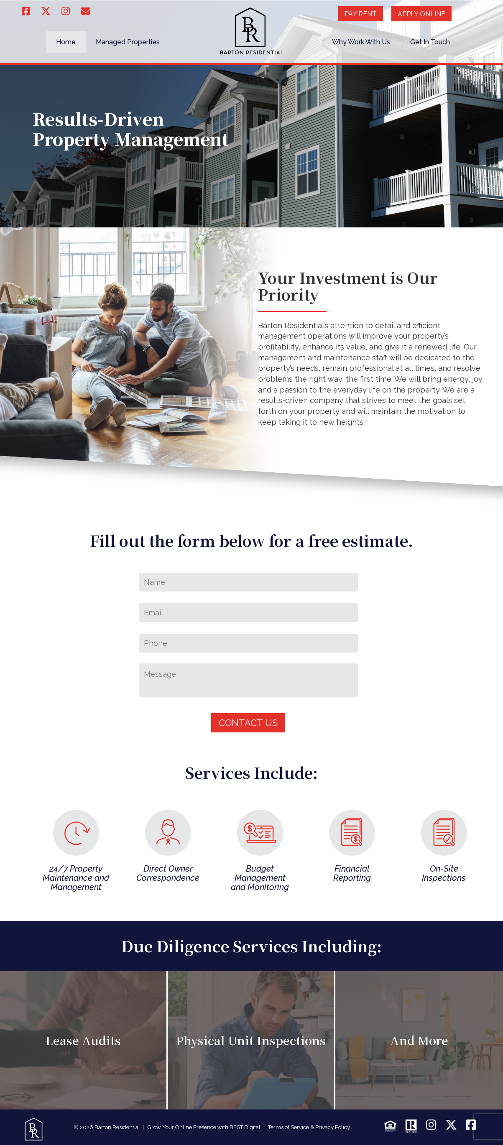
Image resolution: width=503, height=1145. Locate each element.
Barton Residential (117, 1127)
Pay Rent (361, 14)
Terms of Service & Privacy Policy (309, 1127)
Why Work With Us (361, 42)
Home (66, 42)
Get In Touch (430, 42)
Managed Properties (128, 42)
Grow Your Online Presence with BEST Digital (204, 1127)
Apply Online (421, 14)
